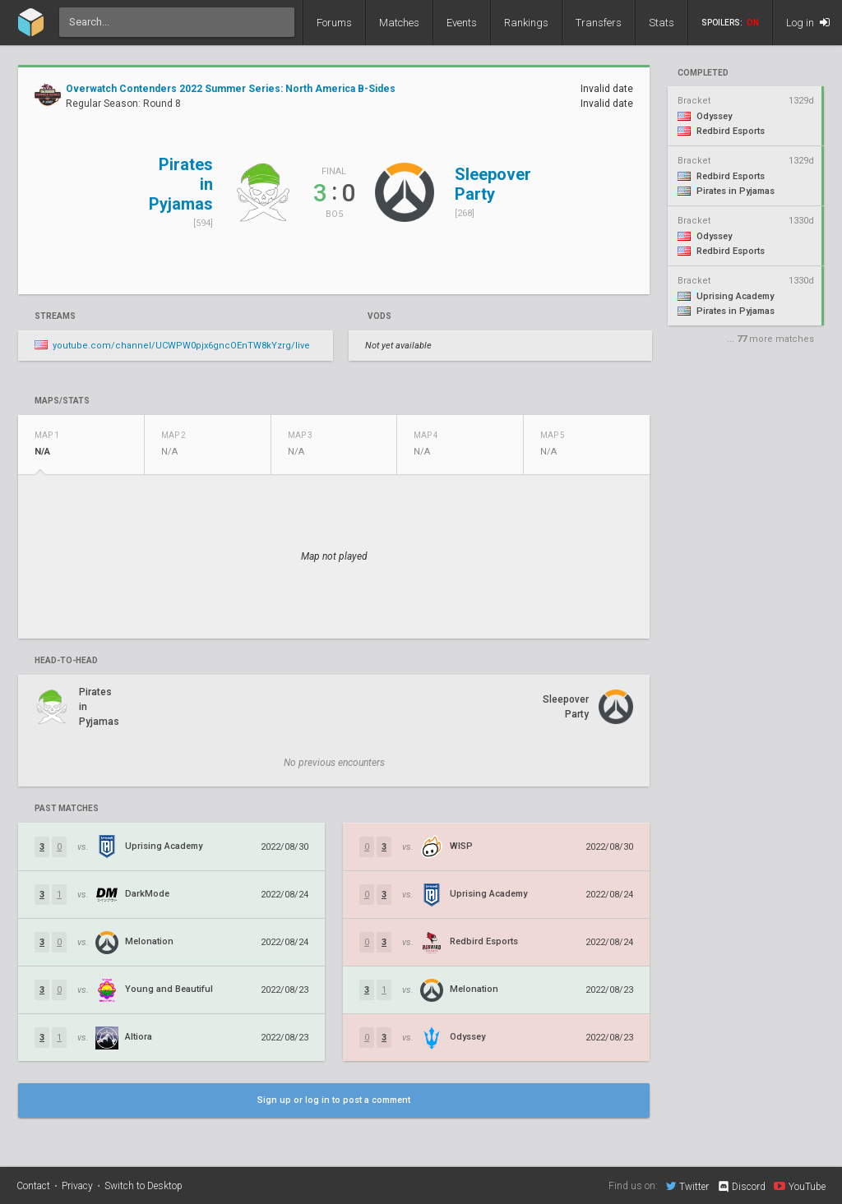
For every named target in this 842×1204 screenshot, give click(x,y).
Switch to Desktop (143, 1186)
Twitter (687, 1186)
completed (703, 73)
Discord (741, 1186)
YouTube (800, 1186)
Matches (399, 22)
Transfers (599, 22)
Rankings (526, 22)
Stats (661, 22)
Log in (808, 22)
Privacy (77, 1186)
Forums (334, 22)
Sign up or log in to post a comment (333, 1100)
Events (461, 22)
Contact (33, 1186)
